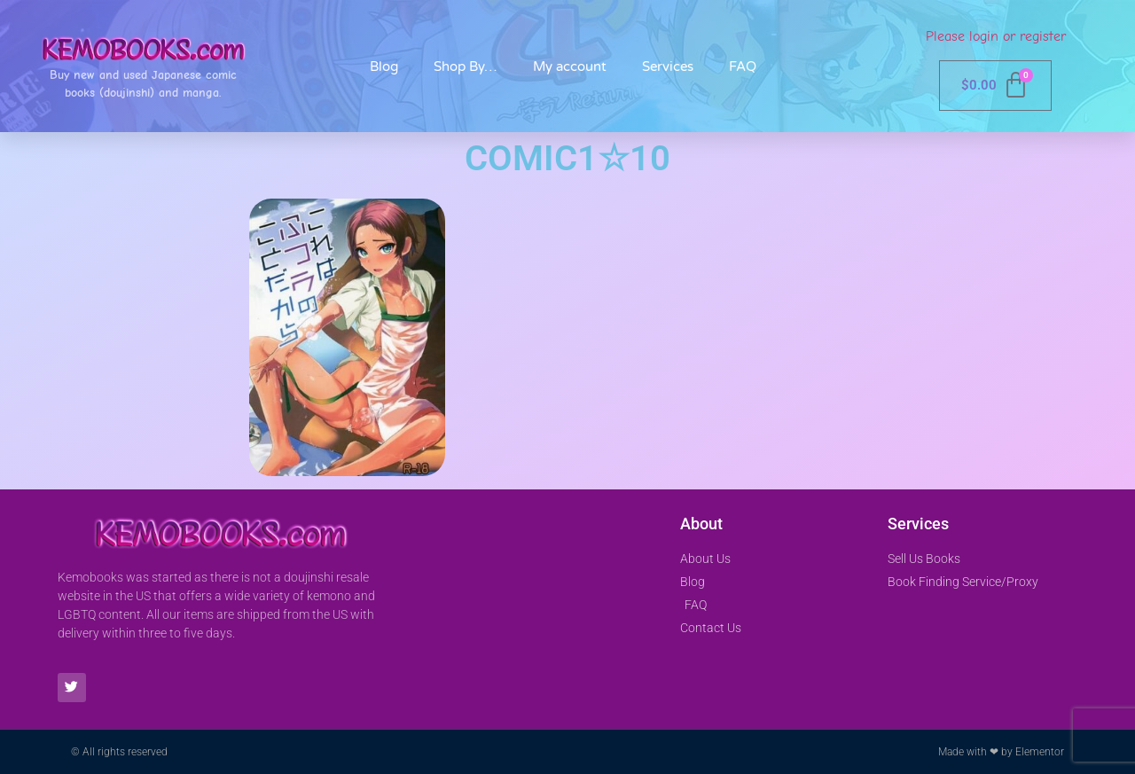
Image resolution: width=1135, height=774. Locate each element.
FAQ (742, 66)
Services (667, 66)
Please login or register (996, 36)
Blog (384, 66)
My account (570, 66)
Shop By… (465, 66)
